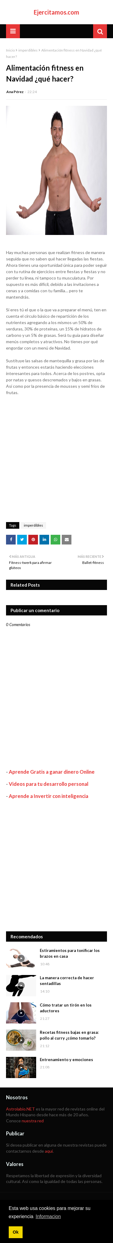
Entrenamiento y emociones (66, 1059)
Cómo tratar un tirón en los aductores (66, 1008)
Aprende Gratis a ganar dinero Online (52, 772)
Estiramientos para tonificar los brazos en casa (70, 953)
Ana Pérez (15, 91)
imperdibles (28, 50)
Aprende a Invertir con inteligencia (48, 796)
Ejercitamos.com (56, 12)
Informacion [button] (48, 1216)
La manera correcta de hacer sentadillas (67, 980)
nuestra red (33, 1120)
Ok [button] (15, 1232)
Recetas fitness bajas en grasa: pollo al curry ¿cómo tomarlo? (69, 1035)
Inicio (10, 50)
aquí (49, 1151)
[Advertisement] (56, 865)
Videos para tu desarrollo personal (48, 784)
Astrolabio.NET (20, 1108)
